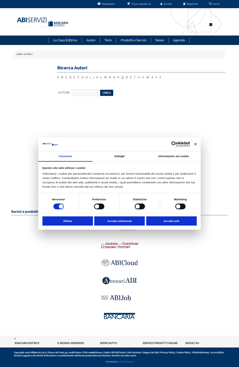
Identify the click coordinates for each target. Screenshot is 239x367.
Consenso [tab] (65, 156)
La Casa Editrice (65, 40)
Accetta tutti (171, 221)
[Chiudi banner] (195, 144)
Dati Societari (134, 352)
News (159, 40)
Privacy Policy (167, 352)
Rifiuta (67, 221)
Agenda (179, 40)
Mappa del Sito (151, 352)
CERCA (107, 92)
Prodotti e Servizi (133, 40)
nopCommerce (125, 361)
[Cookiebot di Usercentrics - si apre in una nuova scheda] (174, 144)
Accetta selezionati (119, 221)
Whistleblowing (200, 352)
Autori (90, 40)
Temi (108, 40)
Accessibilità (217, 352)
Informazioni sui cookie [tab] (173, 156)
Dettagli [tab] (119, 156)
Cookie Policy (184, 352)
